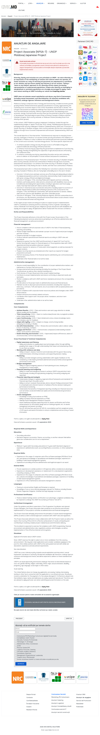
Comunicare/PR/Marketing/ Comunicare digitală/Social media (37, 636)
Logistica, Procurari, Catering (26, 650)
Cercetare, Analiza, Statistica (26, 651)
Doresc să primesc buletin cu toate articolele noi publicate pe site (38, 659)
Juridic (19, 646)
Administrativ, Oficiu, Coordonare (27, 644)
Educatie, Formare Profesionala (27, 640)
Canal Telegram (87, 123)
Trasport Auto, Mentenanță (25, 657)
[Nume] (25, 629)
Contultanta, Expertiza (24, 653)
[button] (22, 3)
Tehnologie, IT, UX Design (25, 642)
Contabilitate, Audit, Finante (25, 638)
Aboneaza (21, 664)
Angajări (16, 48)
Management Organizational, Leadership (30, 655)
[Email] (25, 632)
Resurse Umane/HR (23, 648)
